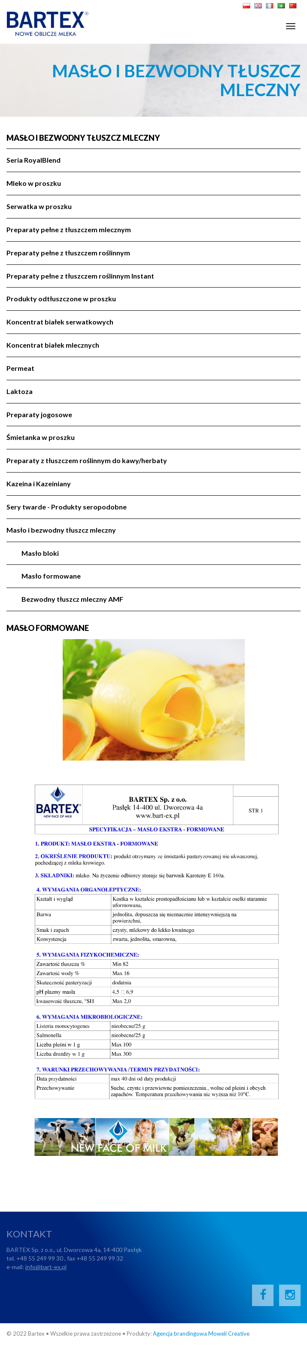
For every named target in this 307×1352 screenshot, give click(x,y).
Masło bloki (40, 553)
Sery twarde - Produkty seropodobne (66, 507)
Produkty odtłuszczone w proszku (61, 298)
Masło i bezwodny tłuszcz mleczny (83, 138)
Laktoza (19, 391)
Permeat (20, 368)
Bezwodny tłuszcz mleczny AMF (72, 599)
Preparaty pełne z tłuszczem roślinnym (68, 253)
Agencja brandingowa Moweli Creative (201, 1333)
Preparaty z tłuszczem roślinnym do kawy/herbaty (86, 460)
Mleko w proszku (33, 183)
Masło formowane (51, 576)
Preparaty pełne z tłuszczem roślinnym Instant (80, 276)
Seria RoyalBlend (33, 160)
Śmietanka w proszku (40, 437)
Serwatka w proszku (39, 206)
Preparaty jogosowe (39, 414)
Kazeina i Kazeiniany (38, 483)
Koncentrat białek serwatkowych (59, 322)
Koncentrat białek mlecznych (52, 345)
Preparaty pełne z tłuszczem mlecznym (68, 229)
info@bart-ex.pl (46, 1266)
